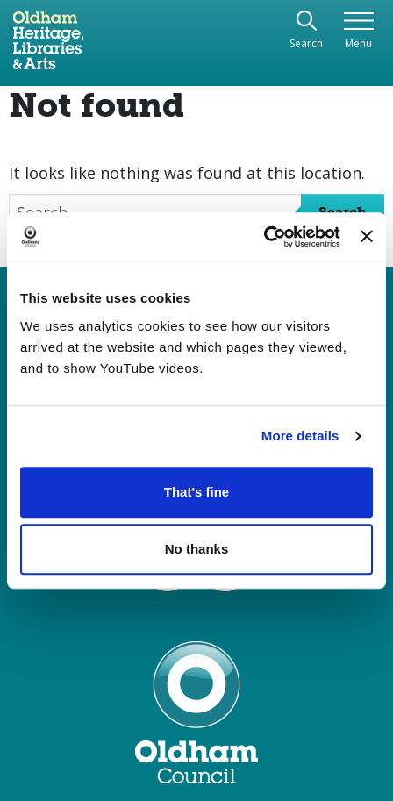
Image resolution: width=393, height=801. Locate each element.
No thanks (197, 548)
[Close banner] (367, 237)
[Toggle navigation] (358, 31)
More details (300, 435)
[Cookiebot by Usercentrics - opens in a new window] (263, 236)
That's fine (196, 491)
